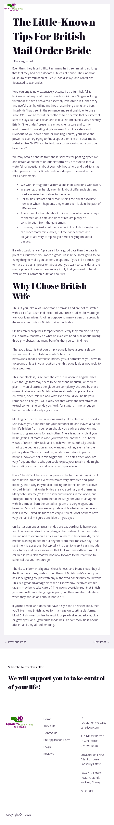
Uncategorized (23, 61)
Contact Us (50, 732)
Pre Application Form (56, 739)
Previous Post (15, 642)
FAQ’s (47, 746)
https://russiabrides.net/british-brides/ (36, 359)
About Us (49, 726)
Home (47, 719)
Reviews (48, 753)
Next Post (101, 642)
